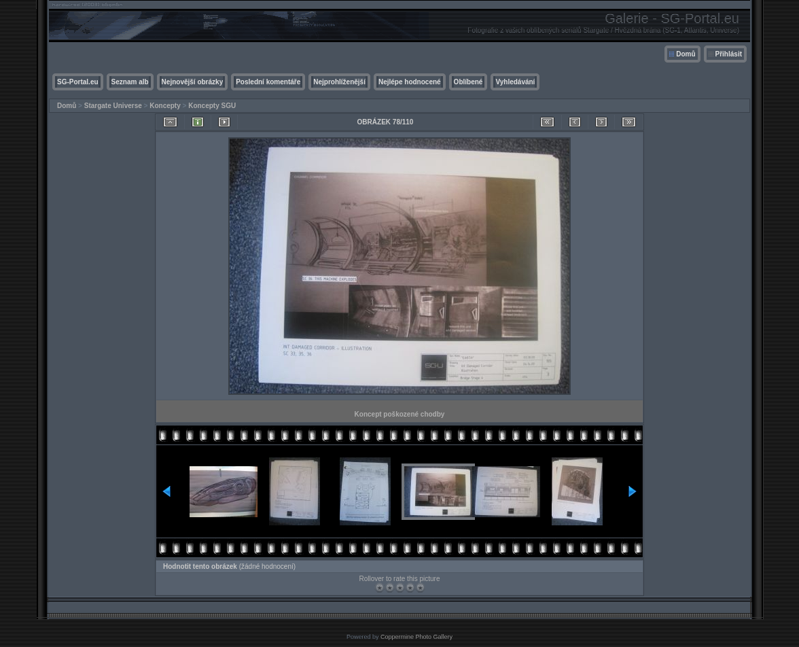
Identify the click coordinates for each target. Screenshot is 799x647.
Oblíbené (468, 82)
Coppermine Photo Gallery (416, 636)
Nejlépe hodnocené (409, 82)
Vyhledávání (515, 82)
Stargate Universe (113, 105)
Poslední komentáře (268, 82)
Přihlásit (728, 54)
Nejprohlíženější (339, 82)
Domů (685, 54)
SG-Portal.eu (78, 82)
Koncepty (165, 105)
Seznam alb (130, 82)
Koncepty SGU (212, 105)
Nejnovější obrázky (193, 82)
